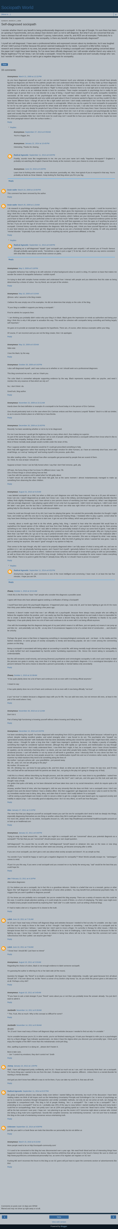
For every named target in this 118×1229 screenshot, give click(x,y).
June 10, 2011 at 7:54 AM (23, 947)
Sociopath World (17, 7)
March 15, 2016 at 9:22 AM (29, 1142)
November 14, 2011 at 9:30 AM (29, 1010)
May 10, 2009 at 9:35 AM (29, 345)
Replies (13, 127)
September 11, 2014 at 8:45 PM (42, 155)
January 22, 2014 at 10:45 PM (37, 143)
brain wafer (12, 190)
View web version (59, 1222)
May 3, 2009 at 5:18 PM (28, 268)
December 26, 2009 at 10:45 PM (32, 425)
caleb (9, 919)
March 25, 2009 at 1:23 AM (29, 205)
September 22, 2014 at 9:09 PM (29, 1127)
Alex (9, 810)
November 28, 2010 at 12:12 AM (32, 711)
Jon (9, 879)
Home (59, 1217)
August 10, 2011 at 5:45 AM (30, 993)
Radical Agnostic (21, 155)
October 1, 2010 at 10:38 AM (25, 675)
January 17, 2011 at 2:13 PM (23, 810)
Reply (9, 122)
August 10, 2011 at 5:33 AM (30, 962)
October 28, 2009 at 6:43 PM (30, 365)
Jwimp (10, 1066)
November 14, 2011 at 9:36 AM (29, 1025)
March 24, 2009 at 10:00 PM (29, 190)
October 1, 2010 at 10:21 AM (25, 591)
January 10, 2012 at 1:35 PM (25, 1066)
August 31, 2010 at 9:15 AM (30, 492)
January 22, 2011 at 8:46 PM (30, 833)
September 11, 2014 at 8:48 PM (42, 245)
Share (5, 64)
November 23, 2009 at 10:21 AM (32, 403)
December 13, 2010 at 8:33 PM (31, 731)
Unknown (11, 1127)
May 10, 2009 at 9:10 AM (29, 294)
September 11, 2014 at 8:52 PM (42, 570)
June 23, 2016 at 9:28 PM (35, 169)
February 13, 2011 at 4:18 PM (23, 879)
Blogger (64, 1226)
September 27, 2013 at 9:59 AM (38, 132)
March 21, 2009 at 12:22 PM (30, 76)
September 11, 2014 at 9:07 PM (36, 1091)
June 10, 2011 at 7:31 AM (23, 919)
